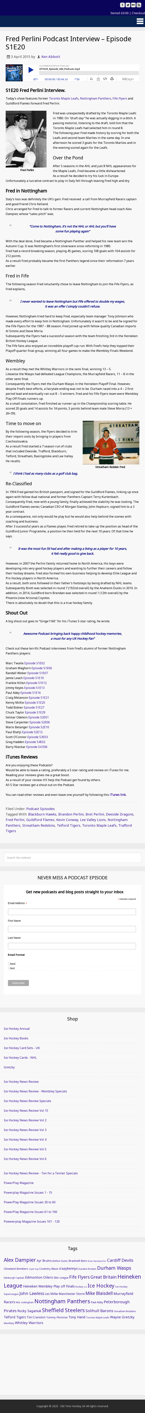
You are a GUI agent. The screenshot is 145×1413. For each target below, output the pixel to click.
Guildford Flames (40, 819)
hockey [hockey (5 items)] (79, 1286)
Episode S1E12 (36, 683)
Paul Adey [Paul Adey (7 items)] (97, 1302)
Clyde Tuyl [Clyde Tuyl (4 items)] (34, 1269)
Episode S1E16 (30, 693)
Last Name (14, 937)
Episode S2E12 (32, 732)
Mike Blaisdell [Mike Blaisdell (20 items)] (99, 1293)
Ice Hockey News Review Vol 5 (25, 1149)
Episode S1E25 (35, 702)
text (12, 968)
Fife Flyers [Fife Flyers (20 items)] (79, 1277)
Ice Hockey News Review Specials (27, 1101)
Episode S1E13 (34, 688)
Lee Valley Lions (93, 819)
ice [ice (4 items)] (85, 1286)
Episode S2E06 (39, 722)
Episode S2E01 (38, 717)
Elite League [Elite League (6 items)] (61, 1277)
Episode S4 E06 (36, 747)
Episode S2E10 (39, 727)
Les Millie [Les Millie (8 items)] (51, 1294)
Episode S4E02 (35, 742)
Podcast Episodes (40, 808)
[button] (72, 21)
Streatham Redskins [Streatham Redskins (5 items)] (125, 1311)
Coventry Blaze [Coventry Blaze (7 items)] (48, 1268)
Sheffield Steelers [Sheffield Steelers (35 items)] (63, 1310)
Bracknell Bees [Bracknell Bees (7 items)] (78, 1261)
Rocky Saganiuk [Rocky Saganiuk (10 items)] (29, 1311)
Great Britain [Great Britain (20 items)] (103, 1277)
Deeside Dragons (119, 814)
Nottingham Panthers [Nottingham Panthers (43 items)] (62, 1301)
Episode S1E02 (34, 663)
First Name (14, 920)
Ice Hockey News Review (21, 1082)
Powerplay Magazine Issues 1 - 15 (28, 1192)
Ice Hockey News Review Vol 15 (26, 1110)
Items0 (119, 13)
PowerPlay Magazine (19, 1183)
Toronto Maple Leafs (64, 98)
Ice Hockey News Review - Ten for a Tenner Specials (41, 1173)
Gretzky (9, 1067)
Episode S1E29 (35, 712)
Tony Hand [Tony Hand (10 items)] (77, 1317)
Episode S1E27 (34, 707)
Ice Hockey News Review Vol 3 (25, 1130)
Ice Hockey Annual (17, 1029)
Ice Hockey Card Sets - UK (22, 1048)
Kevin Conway (67, 819)
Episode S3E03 (37, 737)
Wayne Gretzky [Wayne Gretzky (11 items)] (122, 1317)
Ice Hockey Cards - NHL (20, 1057)
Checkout (138, 13)
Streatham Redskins (38, 825)
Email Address (17, 903)
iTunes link (118, 795)
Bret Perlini (95, 814)
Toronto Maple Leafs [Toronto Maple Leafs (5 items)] (97, 1317)
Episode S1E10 (33, 678)
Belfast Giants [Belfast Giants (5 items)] (60, 1261)
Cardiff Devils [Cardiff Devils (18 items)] (120, 1260)
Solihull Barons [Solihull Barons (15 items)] (99, 1310)
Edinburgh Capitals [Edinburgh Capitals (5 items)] (14, 1277)
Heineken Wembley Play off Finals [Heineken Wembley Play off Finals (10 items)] (49, 1286)
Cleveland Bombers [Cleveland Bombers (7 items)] (16, 1268)
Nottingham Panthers (95, 98)
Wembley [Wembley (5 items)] (9, 1323)
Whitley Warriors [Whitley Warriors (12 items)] (29, 1322)
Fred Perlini (15, 819)
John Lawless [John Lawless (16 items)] (31, 1293)
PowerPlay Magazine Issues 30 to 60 (30, 1202)
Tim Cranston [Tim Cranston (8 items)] (36, 1317)
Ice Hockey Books (16, 1038)
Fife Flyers (120, 98)
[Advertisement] (72, 1364)
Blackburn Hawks (42, 814)
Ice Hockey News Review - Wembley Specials (35, 1091)
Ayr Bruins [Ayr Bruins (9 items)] (44, 1260)
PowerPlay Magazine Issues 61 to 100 (30, 1212)
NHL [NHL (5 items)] (18, 1302)
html (12, 963)
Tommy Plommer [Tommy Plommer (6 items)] (57, 1317)
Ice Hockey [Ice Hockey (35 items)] (101, 1285)
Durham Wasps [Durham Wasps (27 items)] (114, 1268)
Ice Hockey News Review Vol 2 (25, 1120)
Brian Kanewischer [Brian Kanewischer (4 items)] (97, 1261)
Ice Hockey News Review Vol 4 (25, 1139)
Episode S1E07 (37, 673)
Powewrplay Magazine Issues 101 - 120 (32, 1221)
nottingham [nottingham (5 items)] (27, 1302)
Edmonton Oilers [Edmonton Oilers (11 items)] (39, 1277)
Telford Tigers (68, 825)
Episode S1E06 (42, 668)
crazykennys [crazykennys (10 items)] (68, 1268)
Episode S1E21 (39, 698)
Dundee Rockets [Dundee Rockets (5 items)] (87, 1268)
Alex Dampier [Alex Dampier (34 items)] (20, 1259)
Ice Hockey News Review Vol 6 (25, 1159)
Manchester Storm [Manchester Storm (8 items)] (72, 1294)
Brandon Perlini (71, 814)
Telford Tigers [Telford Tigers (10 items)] (15, 1317)
